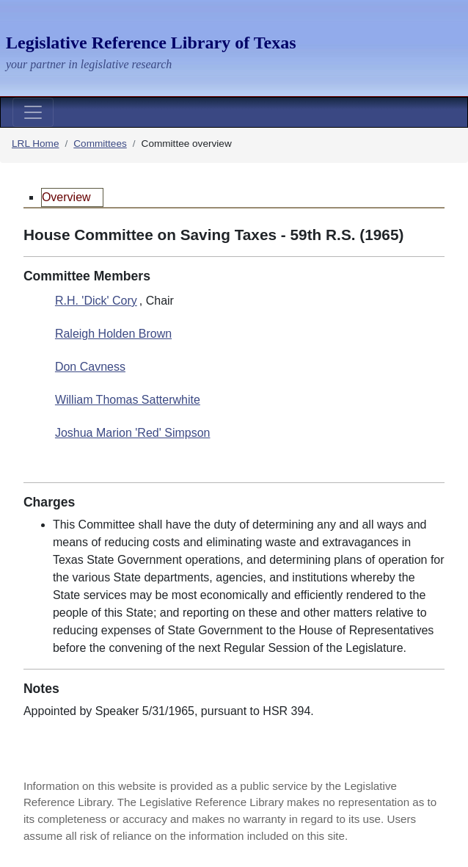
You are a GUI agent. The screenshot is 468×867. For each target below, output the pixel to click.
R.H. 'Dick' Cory (96, 300)
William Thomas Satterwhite (127, 399)
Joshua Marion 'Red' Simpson (133, 433)
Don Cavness (90, 366)
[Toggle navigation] (33, 112)
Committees (100, 143)
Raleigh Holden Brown (113, 333)
